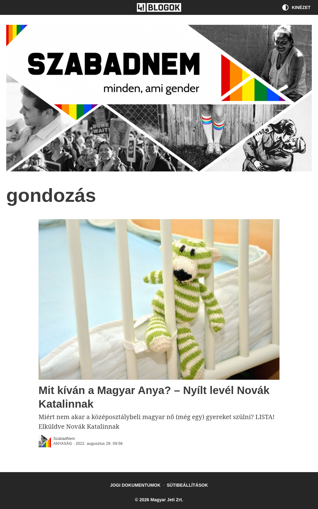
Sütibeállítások (187, 485)
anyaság (62, 443)
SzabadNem (64, 438)
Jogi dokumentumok (135, 485)
